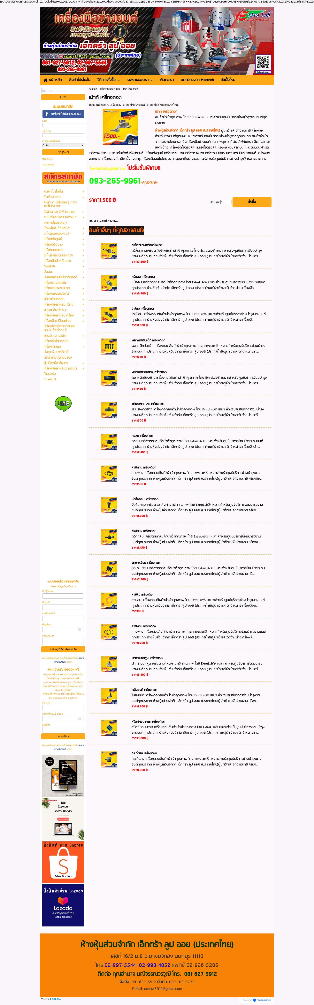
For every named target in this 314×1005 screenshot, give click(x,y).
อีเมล (44, 121)
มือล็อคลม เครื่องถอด (145, 499)
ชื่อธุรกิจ (46, 602)
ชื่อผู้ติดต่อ (47, 591)
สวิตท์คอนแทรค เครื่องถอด (148, 721)
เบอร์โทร (46, 725)
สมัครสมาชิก (48, 165)
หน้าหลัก (93, 89)
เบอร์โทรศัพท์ (48, 614)
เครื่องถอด (102, 104)
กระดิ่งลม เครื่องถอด (144, 753)
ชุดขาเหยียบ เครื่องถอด (146, 563)
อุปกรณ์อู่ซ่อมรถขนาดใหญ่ (163, 104)
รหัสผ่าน (46, 131)
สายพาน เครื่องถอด (144, 467)
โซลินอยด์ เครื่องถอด (144, 690)
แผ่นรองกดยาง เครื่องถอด (148, 404)
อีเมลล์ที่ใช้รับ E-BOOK (52, 714)
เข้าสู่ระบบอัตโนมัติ (51, 141)
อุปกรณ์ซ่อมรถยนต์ (134, 104)
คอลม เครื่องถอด (142, 435)
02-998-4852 (154, 965)
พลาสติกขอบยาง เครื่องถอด (149, 372)
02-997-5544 (120, 965)
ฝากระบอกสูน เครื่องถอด (147, 658)
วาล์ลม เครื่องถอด (143, 308)
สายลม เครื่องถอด (143, 594)
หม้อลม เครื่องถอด (143, 277)
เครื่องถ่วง (115, 104)
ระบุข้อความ (48, 636)
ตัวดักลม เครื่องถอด (144, 531)
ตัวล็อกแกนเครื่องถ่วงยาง (147, 245)
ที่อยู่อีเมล (46, 625)
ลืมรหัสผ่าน (47, 159)
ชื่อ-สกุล (46, 703)
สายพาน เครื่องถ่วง (144, 626)
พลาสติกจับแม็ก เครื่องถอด (148, 340)
